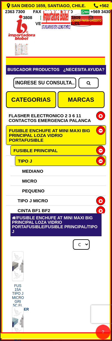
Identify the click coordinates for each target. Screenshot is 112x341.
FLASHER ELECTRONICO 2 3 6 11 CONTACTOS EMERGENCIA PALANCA (50, 118)
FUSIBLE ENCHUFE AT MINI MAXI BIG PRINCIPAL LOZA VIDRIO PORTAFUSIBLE (49, 135)
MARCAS (81, 99)
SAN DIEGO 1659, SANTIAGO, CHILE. (47, 5)
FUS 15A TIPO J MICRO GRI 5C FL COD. (20, 302)
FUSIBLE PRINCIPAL (35, 150)
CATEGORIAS (31, 99)
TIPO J (25, 160)
